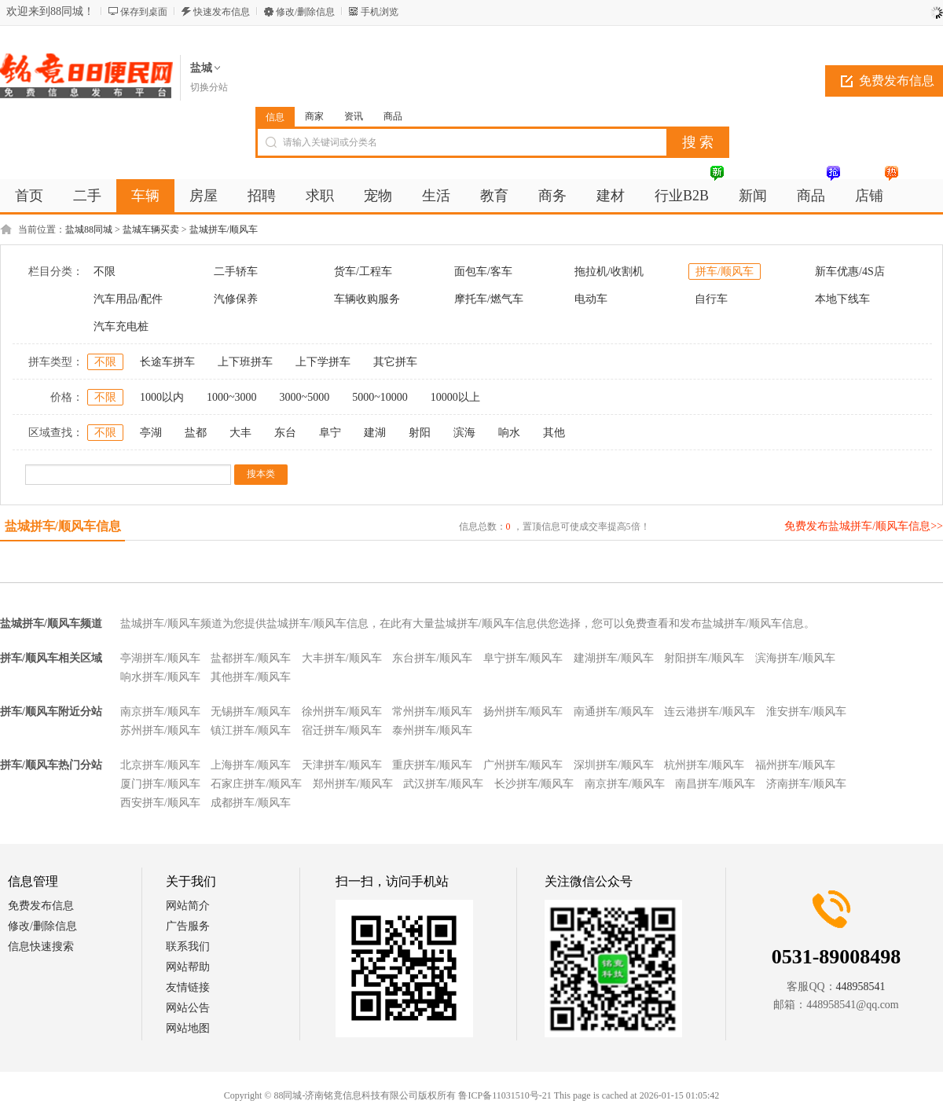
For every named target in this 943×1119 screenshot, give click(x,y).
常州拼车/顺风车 (432, 711)
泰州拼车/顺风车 (432, 730)
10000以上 (455, 397)
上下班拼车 (245, 362)
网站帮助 (188, 967)
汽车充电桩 (121, 326)
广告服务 (188, 926)
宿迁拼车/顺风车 (342, 730)
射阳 (420, 432)
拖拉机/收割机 (609, 271)
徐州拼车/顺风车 (342, 711)
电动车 (590, 299)
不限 (105, 271)
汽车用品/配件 (128, 299)
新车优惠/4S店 (850, 271)
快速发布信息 (221, 11)
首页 (29, 196)
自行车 (711, 299)
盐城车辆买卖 (151, 229)
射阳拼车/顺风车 (704, 658)
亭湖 (151, 432)
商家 (314, 116)
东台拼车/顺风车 (432, 658)
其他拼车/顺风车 (251, 677)
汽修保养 (236, 299)
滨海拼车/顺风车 (795, 658)
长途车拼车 (167, 362)
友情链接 (188, 987)
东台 (285, 432)
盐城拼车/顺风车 (223, 229)
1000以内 (162, 397)
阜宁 (330, 432)
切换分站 (209, 87)
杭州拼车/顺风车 (704, 765)
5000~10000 (380, 397)
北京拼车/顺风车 (160, 765)
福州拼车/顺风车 (795, 765)
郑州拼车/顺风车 (353, 784)
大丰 (240, 432)
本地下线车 (842, 299)
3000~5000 (305, 397)
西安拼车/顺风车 (160, 803)
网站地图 (188, 1028)
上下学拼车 (322, 362)
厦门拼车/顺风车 (160, 784)
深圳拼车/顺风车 (614, 765)
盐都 (196, 432)
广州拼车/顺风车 (523, 765)
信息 (275, 117)
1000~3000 (232, 397)
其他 (554, 432)
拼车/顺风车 (724, 271)
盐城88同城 (88, 229)
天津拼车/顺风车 (342, 765)
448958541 (861, 986)
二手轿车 (236, 271)
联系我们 (188, 946)
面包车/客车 (483, 271)
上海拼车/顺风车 (251, 765)
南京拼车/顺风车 (160, 711)
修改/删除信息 (305, 11)
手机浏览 (379, 11)
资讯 (353, 116)
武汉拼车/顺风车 (443, 784)
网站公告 (188, 1008)
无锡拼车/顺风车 (251, 711)
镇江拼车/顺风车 (251, 730)
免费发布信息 (41, 906)
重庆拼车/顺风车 (432, 765)
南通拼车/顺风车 (614, 711)
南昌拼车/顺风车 (715, 784)
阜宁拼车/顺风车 (523, 658)
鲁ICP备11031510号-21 (504, 1095)
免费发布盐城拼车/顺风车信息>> (863, 526)
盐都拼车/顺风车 (251, 658)
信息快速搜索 (41, 946)
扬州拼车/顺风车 (523, 711)
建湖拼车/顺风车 (614, 658)
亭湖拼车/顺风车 (160, 658)
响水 (509, 432)
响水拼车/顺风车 (160, 677)
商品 (392, 116)
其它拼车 (395, 362)
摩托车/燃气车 (488, 299)
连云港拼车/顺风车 (709, 711)
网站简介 (188, 906)
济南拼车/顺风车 (806, 784)
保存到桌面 (143, 11)
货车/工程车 (363, 271)
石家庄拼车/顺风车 (256, 784)
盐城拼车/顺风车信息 (63, 526)
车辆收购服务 (367, 299)
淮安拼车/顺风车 (806, 711)
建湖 (375, 432)
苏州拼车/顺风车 (160, 730)
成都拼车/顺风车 (251, 803)
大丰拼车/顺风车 (342, 658)
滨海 (464, 432)
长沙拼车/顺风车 (534, 784)
